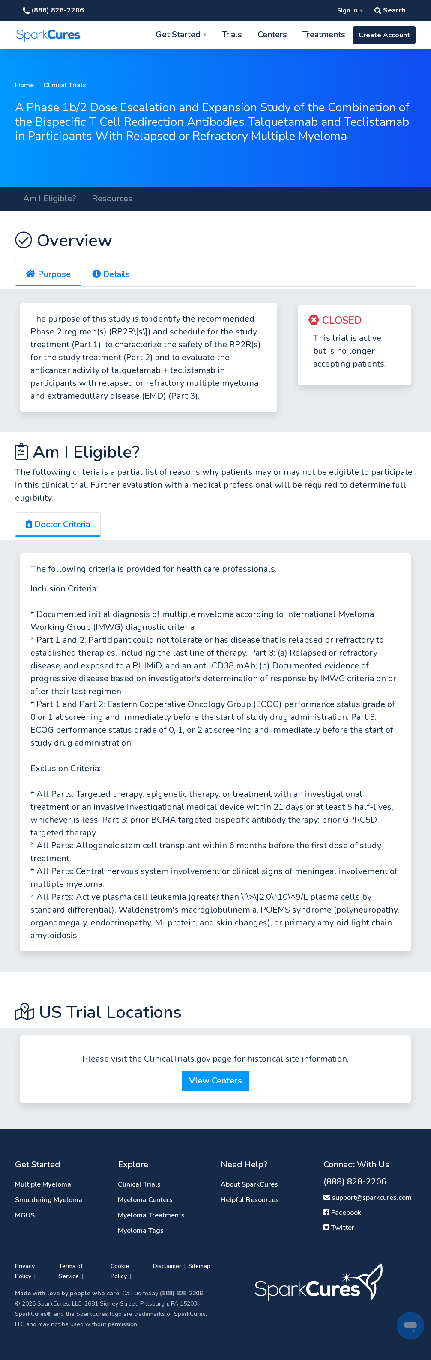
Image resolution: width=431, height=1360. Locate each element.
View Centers (215, 1080)
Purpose (48, 274)
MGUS (25, 1215)
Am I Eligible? (49, 198)
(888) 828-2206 (53, 10)
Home (24, 85)
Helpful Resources (250, 1200)
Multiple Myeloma (43, 1184)
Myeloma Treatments (151, 1215)
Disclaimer (167, 1266)
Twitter (338, 1227)
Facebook (342, 1212)
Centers (272, 34)
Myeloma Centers (145, 1200)
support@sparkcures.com (367, 1197)
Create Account (384, 35)
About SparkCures (249, 1184)
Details (111, 274)
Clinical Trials (64, 85)
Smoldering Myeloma (48, 1200)
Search (390, 10)
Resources (112, 198)
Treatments (323, 34)
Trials (232, 34)
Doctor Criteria (58, 524)
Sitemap (199, 1266)
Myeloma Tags (141, 1230)
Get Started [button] (178, 34)
